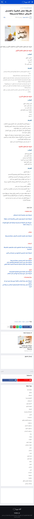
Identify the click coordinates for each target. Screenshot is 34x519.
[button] (32, 2)
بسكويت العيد (28, 428)
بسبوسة (30, 417)
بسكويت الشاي (28, 425)
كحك (31, 453)
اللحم (30, 414)
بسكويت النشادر (28, 431)
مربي (31, 470)
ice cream (29, 390)
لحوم (31, 464)
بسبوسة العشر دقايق (27, 420)
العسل (21, 8)
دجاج (31, 447)
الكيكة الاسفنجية (28, 412)
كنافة (30, 461)
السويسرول (29, 403)
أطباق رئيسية (29, 398)
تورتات (30, 436)
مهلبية (30, 478)
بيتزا (31, 434)
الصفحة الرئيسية (28, 8)
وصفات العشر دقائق (27, 481)
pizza (30, 392)
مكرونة (30, 475)
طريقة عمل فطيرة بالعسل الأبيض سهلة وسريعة (25, 347)
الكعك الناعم (29, 406)
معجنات (16, 321)
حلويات (23, 321)
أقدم (2, 371)
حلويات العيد (29, 442)
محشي (30, 467)
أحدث (31, 371)
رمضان (30, 450)
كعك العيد (29, 458)
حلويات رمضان (28, 445)
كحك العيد (29, 456)
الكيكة (30, 409)
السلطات (29, 401)
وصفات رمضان (28, 483)
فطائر (20, 321)
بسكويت (30, 423)
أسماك (30, 395)
